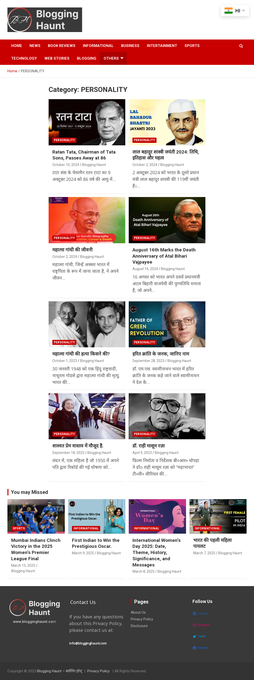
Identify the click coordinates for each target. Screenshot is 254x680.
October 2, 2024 (144, 165)
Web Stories (56, 58)
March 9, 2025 (83, 553)
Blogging (86, 58)
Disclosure (139, 626)
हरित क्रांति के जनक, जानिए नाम (160, 354)
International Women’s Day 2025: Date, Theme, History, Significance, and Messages (156, 552)
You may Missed (29, 492)
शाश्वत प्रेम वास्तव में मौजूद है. (77, 446)
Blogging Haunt (94, 165)
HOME (16, 45)
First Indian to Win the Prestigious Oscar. (96, 543)
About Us (138, 612)
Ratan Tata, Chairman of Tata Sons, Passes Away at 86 (84, 155)
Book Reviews (61, 45)
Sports (192, 45)
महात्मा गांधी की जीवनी (72, 250)
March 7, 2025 (204, 553)
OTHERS (111, 58)
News (35, 45)
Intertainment (162, 45)
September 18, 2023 (68, 453)
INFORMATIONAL (86, 528)
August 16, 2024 (145, 269)
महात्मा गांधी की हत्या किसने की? (81, 354)
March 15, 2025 (23, 565)
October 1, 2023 (64, 361)
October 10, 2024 (65, 165)
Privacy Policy (142, 619)
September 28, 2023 (148, 361)
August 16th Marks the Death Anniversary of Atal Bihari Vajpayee (164, 256)
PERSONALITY (64, 140)
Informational (98, 45)
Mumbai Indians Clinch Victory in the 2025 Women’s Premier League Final (36, 549)
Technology (24, 58)
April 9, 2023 (142, 453)
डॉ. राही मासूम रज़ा (148, 446)
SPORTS (19, 528)
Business (130, 45)
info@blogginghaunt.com (88, 643)
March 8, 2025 (143, 571)
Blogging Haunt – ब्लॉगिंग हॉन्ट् (59, 671)
